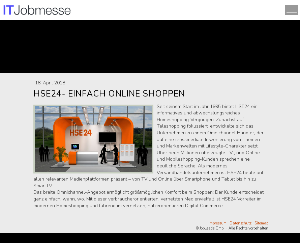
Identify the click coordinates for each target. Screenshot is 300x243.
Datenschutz (240, 223)
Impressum (218, 223)
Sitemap (261, 223)
